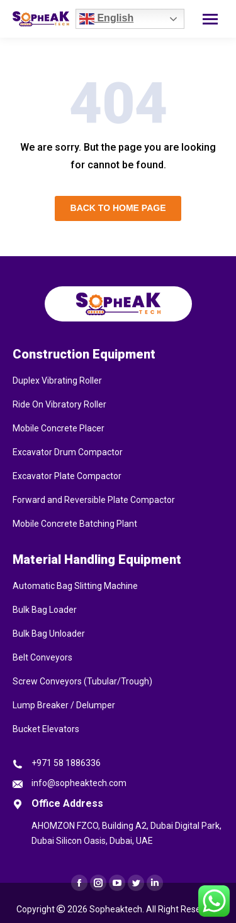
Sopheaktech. (116, 909)
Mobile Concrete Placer (58, 428)
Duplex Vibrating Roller (57, 380)
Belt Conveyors (42, 657)
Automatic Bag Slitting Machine (75, 586)
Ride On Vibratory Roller (59, 404)
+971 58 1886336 (66, 763)
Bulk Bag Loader (45, 610)
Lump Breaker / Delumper (64, 705)
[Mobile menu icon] (210, 19)
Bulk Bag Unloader (49, 634)
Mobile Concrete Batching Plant (75, 524)
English (106, 18)
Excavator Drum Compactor (68, 452)
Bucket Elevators (46, 729)
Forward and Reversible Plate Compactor (94, 500)
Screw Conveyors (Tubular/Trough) (82, 681)
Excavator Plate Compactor (67, 476)
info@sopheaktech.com (78, 783)
